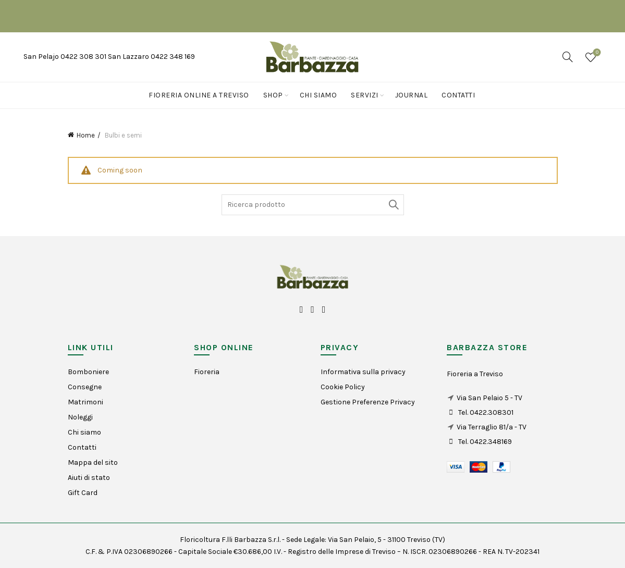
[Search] (567, 57)
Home (86, 135)
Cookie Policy (343, 386)
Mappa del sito (93, 462)
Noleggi (80, 417)
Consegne (85, 386)
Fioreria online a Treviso (199, 95)
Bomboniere (88, 371)
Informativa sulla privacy (363, 371)
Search (393, 204)
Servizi (364, 95)
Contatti (458, 95)
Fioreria (206, 371)
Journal (411, 95)
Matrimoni (85, 402)
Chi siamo (318, 95)
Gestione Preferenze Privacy (368, 402)
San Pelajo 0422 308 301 (65, 56)
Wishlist (596, 53)
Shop (273, 95)
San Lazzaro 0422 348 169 (151, 56)
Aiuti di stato (89, 477)
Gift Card (82, 492)
